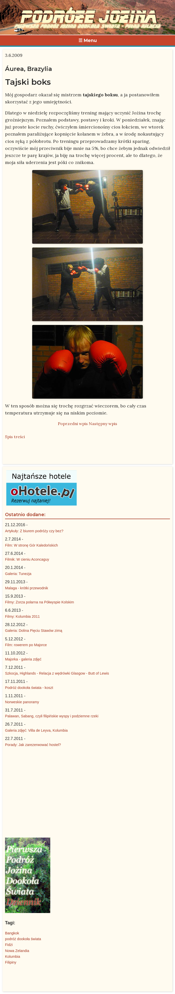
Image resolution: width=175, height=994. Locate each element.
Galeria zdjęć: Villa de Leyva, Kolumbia (36, 730)
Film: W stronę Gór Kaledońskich (31, 545)
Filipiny (10, 962)
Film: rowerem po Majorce (26, 645)
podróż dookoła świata (23, 939)
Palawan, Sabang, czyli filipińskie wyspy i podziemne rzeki (51, 716)
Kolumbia (12, 957)
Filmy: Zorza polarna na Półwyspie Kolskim (39, 602)
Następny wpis (103, 423)
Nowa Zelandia (17, 951)
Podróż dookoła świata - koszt (29, 688)
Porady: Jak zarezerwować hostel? (33, 745)
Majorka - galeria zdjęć (23, 659)
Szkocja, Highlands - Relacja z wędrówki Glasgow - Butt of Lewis (57, 673)
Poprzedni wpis (73, 423)
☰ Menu (87, 40)
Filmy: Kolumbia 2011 (22, 616)
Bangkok (12, 933)
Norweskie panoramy (22, 702)
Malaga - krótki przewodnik (26, 588)
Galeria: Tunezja (18, 574)
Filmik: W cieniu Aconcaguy (27, 559)
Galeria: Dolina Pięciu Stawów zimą (33, 631)
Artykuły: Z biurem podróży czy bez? (34, 531)
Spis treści (15, 436)
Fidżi (9, 945)
